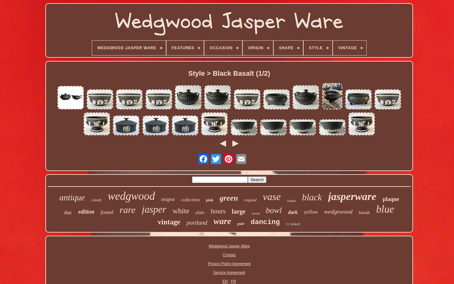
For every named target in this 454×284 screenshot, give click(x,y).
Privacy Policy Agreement (229, 264)
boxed (255, 213)
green (229, 198)
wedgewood (338, 211)
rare (127, 209)
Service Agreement (229, 272)
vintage (169, 222)
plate (200, 212)
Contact (229, 255)
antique (72, 197)
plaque (391, 199)
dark (293, 212)
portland (197, 222)
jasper (154, 209)
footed (107, 212)
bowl (274, 210)
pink (209, 200)
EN (225, 281)
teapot (168, 199)
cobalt (96, 200)
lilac (68, 212)
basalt (364, 212)
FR (233, 281)
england (250, 200)
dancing (265, 222)
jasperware (352, 196)
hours (218, 211)
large (238, 211)
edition (86, 212)
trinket (293, 224)
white (180, 211)
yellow (311, 212)
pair (240, 223)
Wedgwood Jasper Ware (229, 246)
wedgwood (131, 196)
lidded (291, 201)
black (312, 197)
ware (222, 221)
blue (385, 209)
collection (190, 199)
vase (272, 196)
